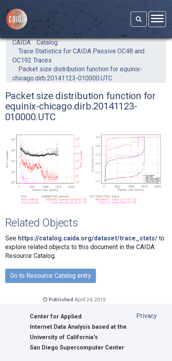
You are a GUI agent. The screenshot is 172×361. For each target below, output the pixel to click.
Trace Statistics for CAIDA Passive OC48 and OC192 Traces (78, 55)
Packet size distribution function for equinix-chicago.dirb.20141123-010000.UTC (77, 73)
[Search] (139, 19)
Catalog (47, 42)
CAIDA (21, 42)
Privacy (146, 316)
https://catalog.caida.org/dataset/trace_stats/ (87, 238)
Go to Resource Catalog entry (50, 275)
